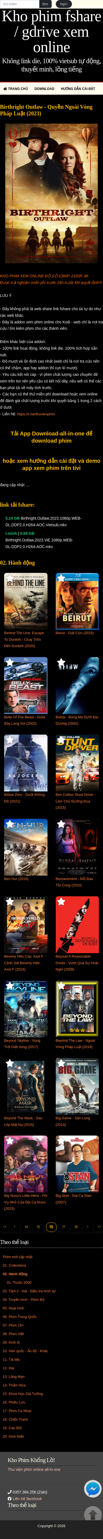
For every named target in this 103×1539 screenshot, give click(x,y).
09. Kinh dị (11, 1342)
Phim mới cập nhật (17, 1257)
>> (99, 1226)
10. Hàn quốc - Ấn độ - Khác (25, 1351)
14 (26, 1226)
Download (44, 89)
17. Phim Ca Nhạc (17, 1411)
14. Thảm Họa (14, 1385)
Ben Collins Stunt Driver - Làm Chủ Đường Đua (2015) (76, 801)
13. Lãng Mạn (13, 1377)
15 (38, 1226)
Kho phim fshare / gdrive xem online (51, 31)
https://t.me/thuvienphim (36, 414)
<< (5, 1226)
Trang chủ (15, 89)
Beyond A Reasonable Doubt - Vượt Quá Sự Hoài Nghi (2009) (77, 963)
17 (63, 1226)
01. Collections (14, 1265)
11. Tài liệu (11, 1359)
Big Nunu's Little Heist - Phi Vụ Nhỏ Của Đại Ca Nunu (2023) (25, 1202)
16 (51, 1227)
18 (76, 1226)
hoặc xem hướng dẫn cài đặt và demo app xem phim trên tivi (52, 464)
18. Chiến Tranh (15, 1419)
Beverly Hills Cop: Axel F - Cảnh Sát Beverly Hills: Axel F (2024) (24, 963)
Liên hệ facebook (27, 1499)
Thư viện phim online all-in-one (34, 1469)
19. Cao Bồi (12, 1428)
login (64, 4)
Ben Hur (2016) (16, 879)
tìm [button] (45, 4)
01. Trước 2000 (19, 1282)
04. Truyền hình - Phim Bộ (23, 1300)
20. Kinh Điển (13, 1436)
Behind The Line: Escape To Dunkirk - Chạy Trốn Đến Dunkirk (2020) (24, 639)
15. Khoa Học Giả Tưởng (23, 1394)
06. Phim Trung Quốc (20, 1317)
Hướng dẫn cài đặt (78, 89)
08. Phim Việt (13, 1334)
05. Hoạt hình (13, 1308)
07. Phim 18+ (13, 1325)
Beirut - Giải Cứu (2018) (75, 633)
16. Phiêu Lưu (14, 1402)
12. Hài (8, 1368)
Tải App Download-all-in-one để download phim (52, 437)
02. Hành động (15, 1274)
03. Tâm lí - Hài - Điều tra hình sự (29, 1291)
